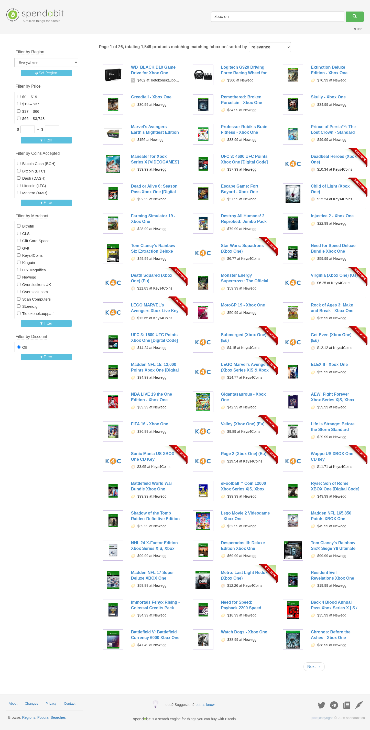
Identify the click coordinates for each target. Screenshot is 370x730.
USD (358, 29)
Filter (46, 140)
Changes (31, 703)
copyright (322, 718)
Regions (28, 717)
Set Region (46, 73)
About (13, 703)
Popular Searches (51, 717)
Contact (69, 703)
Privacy (51, 703)
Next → (314, 666)
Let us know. (205, 705)
